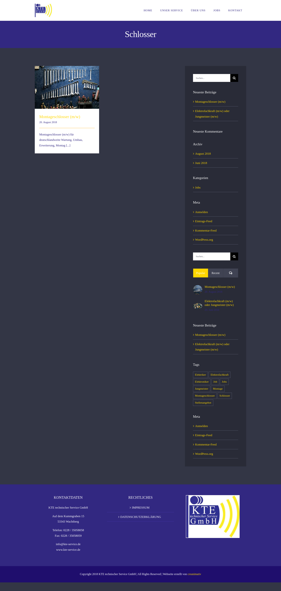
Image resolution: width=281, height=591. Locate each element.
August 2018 (203, 153)
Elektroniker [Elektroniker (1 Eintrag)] (202, 381)
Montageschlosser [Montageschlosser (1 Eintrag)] (205, 395)
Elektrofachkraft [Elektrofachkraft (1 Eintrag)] (219, 374)
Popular (200, 273)
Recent (216, 273)
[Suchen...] (211, 78)
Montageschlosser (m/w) (59, 116)
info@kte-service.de (68, 552)
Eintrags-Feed (203, 221)
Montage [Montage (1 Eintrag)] (218, 388)
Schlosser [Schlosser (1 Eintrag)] (225, 395)
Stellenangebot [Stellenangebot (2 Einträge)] (203, 402)
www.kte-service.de (68, 558)
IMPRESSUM (140, 516)
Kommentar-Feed (206, 230)
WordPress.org (204, 239)
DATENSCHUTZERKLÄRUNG (140, 525)
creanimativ (194, 582)
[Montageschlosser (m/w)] (197, 288)
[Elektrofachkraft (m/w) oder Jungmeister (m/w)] (197, 306)
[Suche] (234, 78)
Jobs (198, 187)
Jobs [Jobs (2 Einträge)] (224, 381)
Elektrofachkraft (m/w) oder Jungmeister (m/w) (219, 303)
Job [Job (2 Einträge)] (215, 381)
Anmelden (201, 212)
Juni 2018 (201, 163)
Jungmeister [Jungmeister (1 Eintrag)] (201, 388)
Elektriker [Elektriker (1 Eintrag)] (200, 374)
